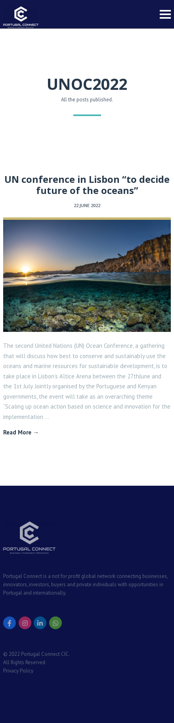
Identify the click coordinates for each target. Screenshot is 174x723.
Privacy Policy (18, 670)
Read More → (21, 432)
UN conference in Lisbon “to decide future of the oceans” (87, 185)
